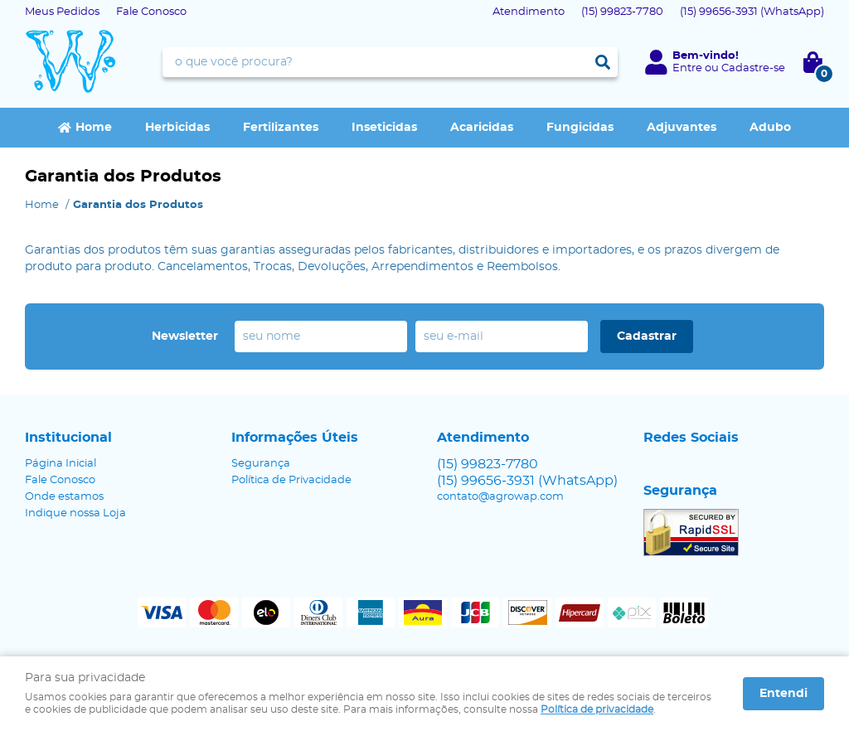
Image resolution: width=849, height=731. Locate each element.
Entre (687, 68)
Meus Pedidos (62, 12)
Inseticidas (384, 127)
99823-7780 (622, 12)
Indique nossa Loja (75, 513)
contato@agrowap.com (500, 496)
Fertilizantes (280, 127)
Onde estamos (64, 496)
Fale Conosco (151, 12)
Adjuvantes (681, 127)
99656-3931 (752, 12)
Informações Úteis (294, 437)
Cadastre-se (753, 68)
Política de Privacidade (291, 480)
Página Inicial (60, 463)
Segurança (260, 463)
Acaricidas (481, 127)
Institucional (68, 437)
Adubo (770, 127)
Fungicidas (580, 127)
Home (93, 127)
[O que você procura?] (603, 62)
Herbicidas (177, 127)
